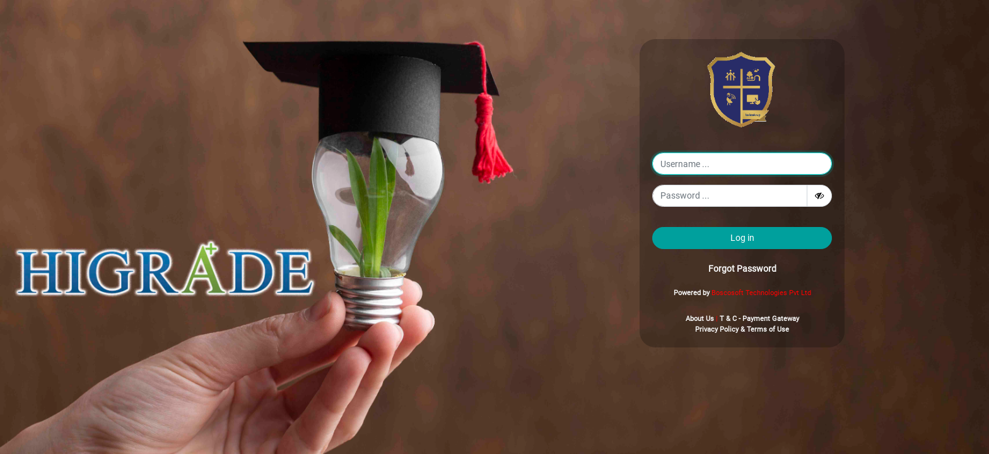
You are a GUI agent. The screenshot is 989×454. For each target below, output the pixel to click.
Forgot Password (742, 269)
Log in (742, 238)
